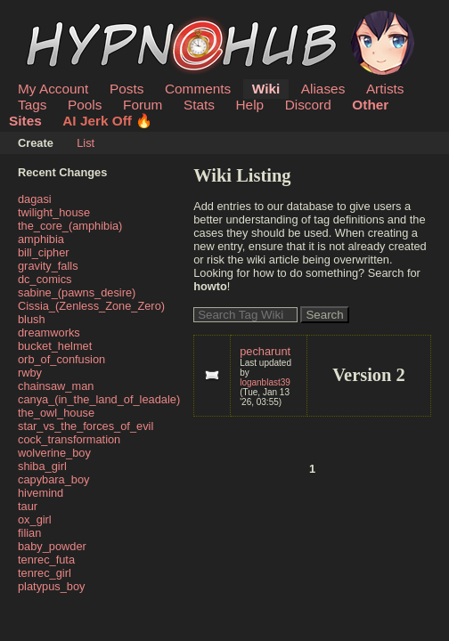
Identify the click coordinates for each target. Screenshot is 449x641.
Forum (142, 104)
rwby (30, 372)
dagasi (35, 199)
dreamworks (49, 332)
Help (250, 104)
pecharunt (265, 351)
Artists (385, 88)
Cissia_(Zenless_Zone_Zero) (91, 305)
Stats (199, 104)
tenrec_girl (44, 573)
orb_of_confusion (61, 359)
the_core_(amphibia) (70, 225)
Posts (126, 88)
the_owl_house (56, 412)
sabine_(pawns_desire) (76, 292)
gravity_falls (48, 265)
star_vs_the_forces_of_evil (85, 426)
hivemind (40, 492)
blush (31, 319)
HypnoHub (67, 20)
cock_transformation (69, 439)
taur (27, 506)
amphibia (41, 239)
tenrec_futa (46, 559)
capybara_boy (53, 479)
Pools (85, 104)
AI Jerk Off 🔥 (107, 120)
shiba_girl (42, 466)
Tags (32, 104)
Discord (308, 104)
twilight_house (54, 212)
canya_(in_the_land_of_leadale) (99, 399)
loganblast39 (265, 382)
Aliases (323, 88)
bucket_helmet (55, 346)
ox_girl (35, 519)
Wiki (266, 88)
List (85, 143)
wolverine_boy (54, 452)
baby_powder (52, 546)
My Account (53, 88)
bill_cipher (43, 252)
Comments (198, 88)
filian (29, 533)
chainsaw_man (56, 386)
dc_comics (44, 279)
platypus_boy (51, 586)
